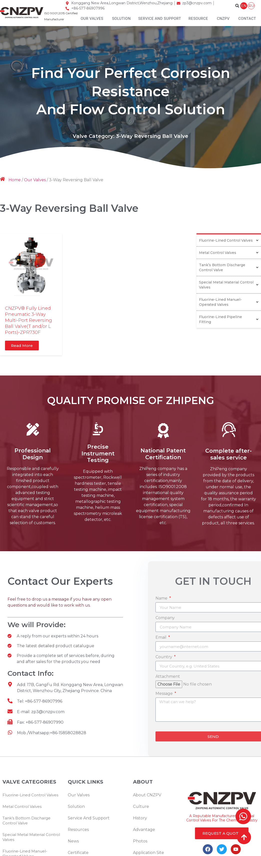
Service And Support (159, 18)
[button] (237, 5)
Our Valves (92, 18)
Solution (121, 18)
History (140, 818)
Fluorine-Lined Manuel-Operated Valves (229, 302)
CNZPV (223, 18)
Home (14, 179)
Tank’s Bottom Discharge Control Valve (229, 267)
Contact (247, 18)
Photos (140, 841)
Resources (78, 829)
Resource (198, 18)
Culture (141, 806)
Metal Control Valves (229, 252)
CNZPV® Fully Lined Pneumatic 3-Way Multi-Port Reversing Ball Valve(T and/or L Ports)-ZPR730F (28, 320)
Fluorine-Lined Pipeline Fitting (229, 319)
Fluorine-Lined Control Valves (229, 240)
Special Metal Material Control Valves (229, 285)
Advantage (144, 829)
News (73, 841)
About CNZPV (147, 795)
